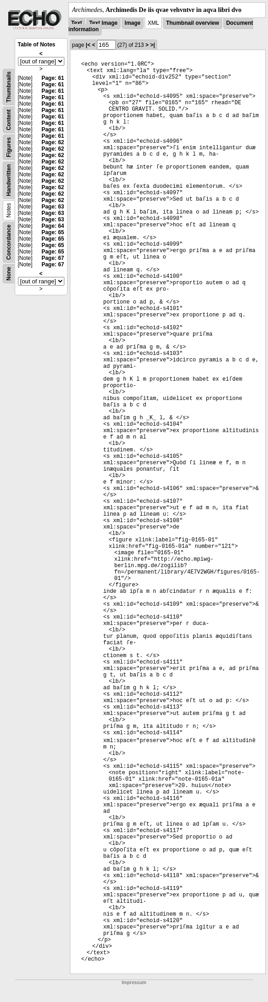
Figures (9, 147)
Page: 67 (52, 258)
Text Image (103, 23)
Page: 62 (52, 142)
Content (9, 119)
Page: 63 (52, 206)
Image (133, 23)
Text (76, 23)
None (9, 274)
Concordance (9, 242)
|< (88, 45)
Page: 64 (52, 226)
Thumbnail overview (192, 23)
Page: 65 (52, 232)
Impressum (134, 982)
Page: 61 (52, 78)
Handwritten (9, 180)
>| (152, 45)
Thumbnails (9, 87)
